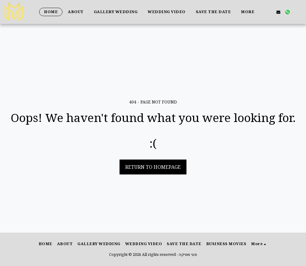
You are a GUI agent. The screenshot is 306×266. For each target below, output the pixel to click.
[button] (278, 12)
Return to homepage (153, 167)
